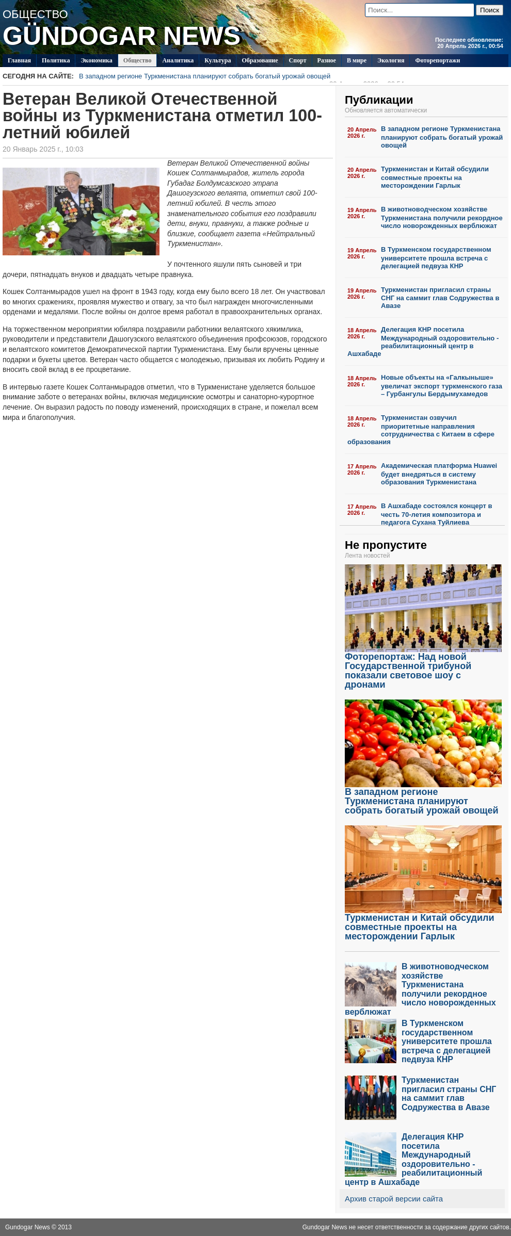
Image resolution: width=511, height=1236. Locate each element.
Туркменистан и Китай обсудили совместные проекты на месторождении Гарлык (435, 177)
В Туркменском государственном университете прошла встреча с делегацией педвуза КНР (436, 258)
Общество (137, 60)
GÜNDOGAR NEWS (122, 36)
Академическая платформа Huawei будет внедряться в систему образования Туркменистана (439, 474)
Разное (326, 60)
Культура (217, 60)
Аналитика (178, 60)
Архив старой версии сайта (394, 1198)
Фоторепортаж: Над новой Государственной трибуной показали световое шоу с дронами (423, 667)
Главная (19, 60)
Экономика (96, 60)
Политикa (56, 60)
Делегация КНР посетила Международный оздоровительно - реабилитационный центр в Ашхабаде (423, 341)
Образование (260, 60)
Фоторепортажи (437, 60)
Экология (390, 60)
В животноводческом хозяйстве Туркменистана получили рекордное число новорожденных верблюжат (442, 217)
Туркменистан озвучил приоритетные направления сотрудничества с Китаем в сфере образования (420, 430)
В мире (356, 60)
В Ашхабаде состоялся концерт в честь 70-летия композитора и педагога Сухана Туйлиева (436, 514)
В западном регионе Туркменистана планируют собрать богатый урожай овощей (241, 77)
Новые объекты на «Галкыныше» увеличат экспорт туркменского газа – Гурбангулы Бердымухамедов (441, 385)
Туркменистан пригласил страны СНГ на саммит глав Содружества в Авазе (440, 298)
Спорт (298, 60)
